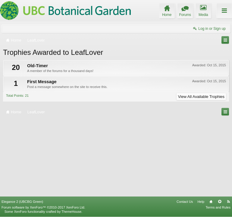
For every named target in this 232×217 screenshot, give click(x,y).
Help (200, 201)
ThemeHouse (71, 211)
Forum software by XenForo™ (43, 207)
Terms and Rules (217, 207)
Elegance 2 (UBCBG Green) (22, 201)
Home (211, 202)
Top (220, 202)
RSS (228, 202)
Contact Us (185, 201)
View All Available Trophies (201, 96)
